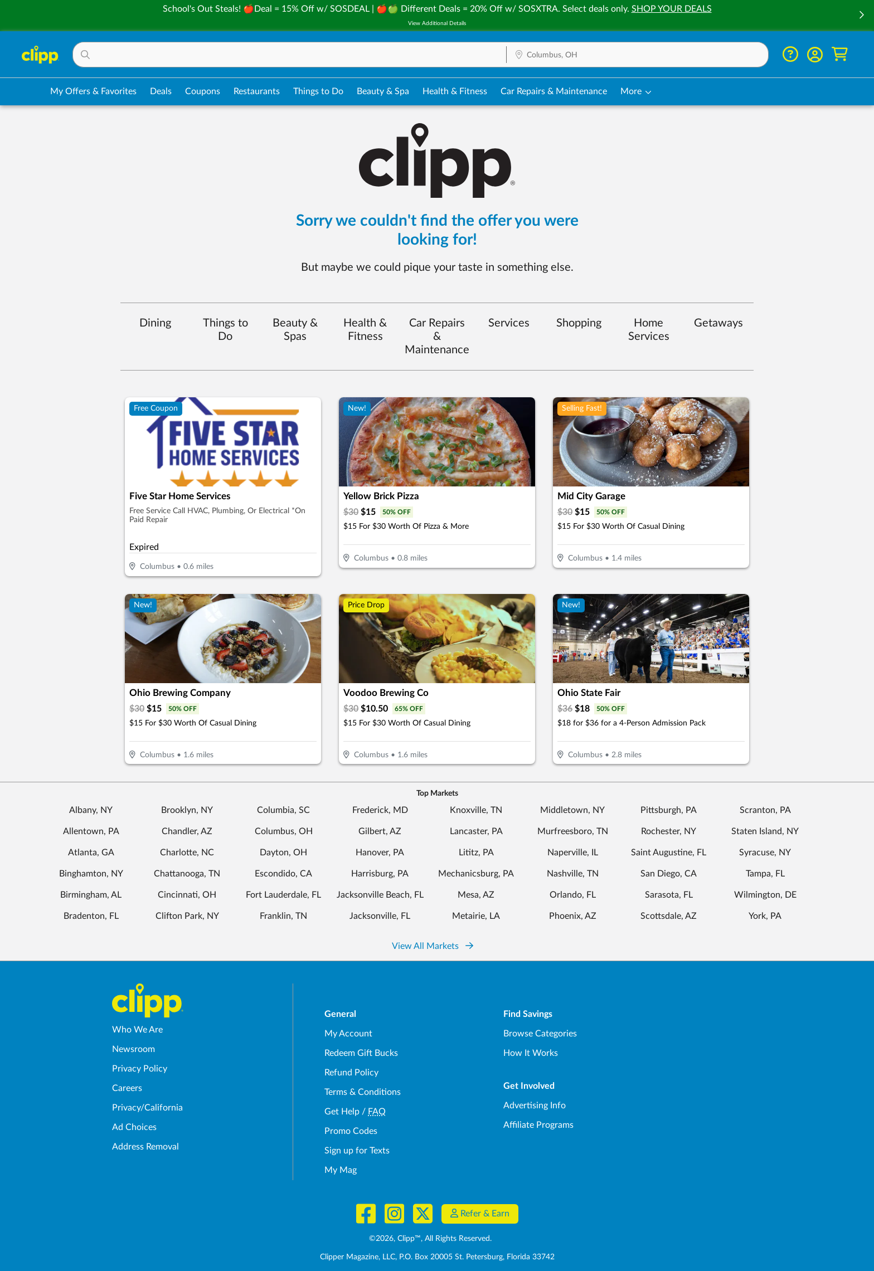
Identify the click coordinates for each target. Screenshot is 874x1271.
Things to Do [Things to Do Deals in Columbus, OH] (318, 91)
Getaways (718, 323)
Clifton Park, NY (187, 916)
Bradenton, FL (91, 916)
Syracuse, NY (765, 852)
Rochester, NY (668, 831)
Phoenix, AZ (572, 916)
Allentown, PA (91, 831)
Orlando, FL (573, 894)
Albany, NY (91, 810)
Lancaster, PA (476, 831)
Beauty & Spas (295, 330)
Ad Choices (134, 1127)
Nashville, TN (573, 873)
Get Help (342, 1111)
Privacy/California (147, 1107)
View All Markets (432, 946)
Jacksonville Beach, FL (380, 894)
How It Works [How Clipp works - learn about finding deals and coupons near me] (530, 1053)
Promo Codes (350, 1131)
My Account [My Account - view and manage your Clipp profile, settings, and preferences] (348, 1033)
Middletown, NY (572, 810)
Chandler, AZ (187, 831)
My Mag (340, 1170)
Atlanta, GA (91, 852)
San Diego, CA (668, 873)
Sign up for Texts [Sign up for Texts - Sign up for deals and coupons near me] (357, 1150)
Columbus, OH (284, 831)
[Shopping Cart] (840, 54)
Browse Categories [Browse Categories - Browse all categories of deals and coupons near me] (540, 1033)
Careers (127, 1088)
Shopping (578, 323)
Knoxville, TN (476, 810)
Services (509, 323)
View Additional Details (437, 23)
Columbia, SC (283, 810)
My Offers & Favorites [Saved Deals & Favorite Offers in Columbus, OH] (93, 91)
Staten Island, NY (765, 831)
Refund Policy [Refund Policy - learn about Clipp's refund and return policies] (351, 1072)
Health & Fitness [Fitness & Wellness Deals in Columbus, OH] (455, 91)
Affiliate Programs (538, 1125)
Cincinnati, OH (187, 894)
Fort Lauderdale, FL (283, 894)
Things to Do (225, 330)
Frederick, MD (380, 810)
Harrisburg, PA (380, 873)
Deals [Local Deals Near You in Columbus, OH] (161, 91)
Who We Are (137, 1029)
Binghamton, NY (91, 873)
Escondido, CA (283, 873)
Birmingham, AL (91, 894)
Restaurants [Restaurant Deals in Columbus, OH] (257, 91)
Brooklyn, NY (187, 810)
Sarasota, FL (669, 894)
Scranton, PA (765, 810)
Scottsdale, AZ (668, 916)
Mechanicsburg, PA (476, 873)
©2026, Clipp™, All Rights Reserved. (430, 1239)
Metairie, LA (476, 916)
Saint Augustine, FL (668, 852)
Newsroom (133, 1049)
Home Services (648, 330)
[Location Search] (637, 55)
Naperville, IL (572, 852)
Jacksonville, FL (379, 916)
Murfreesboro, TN (572, 831)
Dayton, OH (283, 852)
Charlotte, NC (187, 852)
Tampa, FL (765, 873)
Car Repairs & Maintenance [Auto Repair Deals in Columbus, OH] (554, 91)
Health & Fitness (365, 330)
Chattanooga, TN (187, 873)
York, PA (765, 916)
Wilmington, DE (765, 894)
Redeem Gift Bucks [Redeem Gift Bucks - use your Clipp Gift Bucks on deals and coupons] (361, 1053)
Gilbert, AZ (379, 831)
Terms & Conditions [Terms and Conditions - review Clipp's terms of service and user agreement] (362, 1092)
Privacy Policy (139, 1068)
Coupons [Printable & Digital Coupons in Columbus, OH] (202, 91)
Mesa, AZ (476, 894)
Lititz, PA (476, 852)
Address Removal (145, 1146)
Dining (155, 323)
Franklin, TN (283, 916)
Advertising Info (534, 1105)
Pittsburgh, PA (668, 810)
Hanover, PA (380, 852)
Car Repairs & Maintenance (437, 337)
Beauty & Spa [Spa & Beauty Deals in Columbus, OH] (383, 91)
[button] (861, 16)
